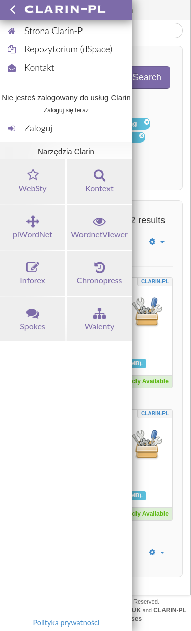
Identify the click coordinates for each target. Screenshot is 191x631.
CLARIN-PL (155, 281)
